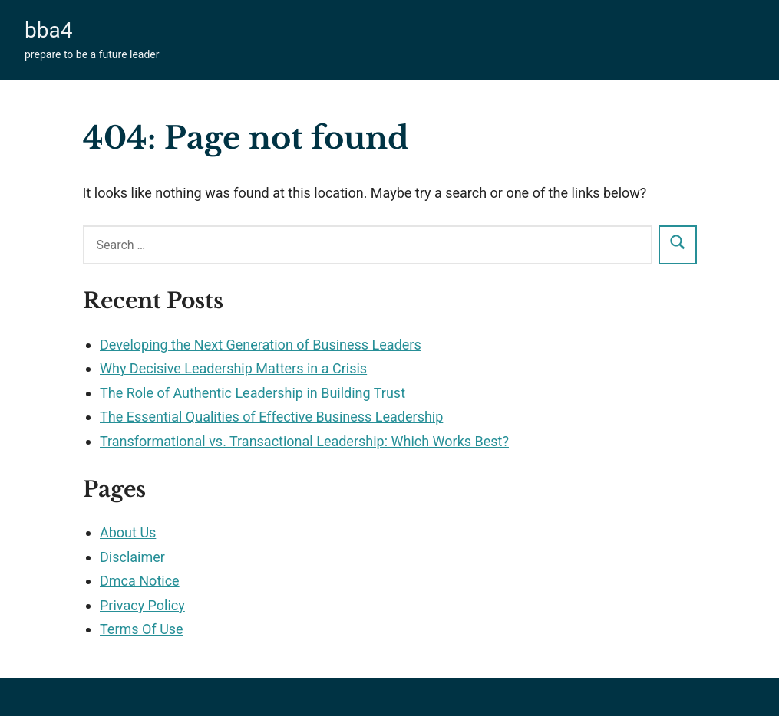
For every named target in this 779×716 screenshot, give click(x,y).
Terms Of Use (141, 629)
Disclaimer (132, 557)
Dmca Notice (140, 581)
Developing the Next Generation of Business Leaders (260, 345)
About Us (128, 532)
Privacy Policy (142, 605)
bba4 (48, 30)
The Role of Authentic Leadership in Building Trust (252, 393)
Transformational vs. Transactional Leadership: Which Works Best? (304, 441)
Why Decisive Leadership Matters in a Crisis (233, 368)
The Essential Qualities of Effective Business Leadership (271, 417)
